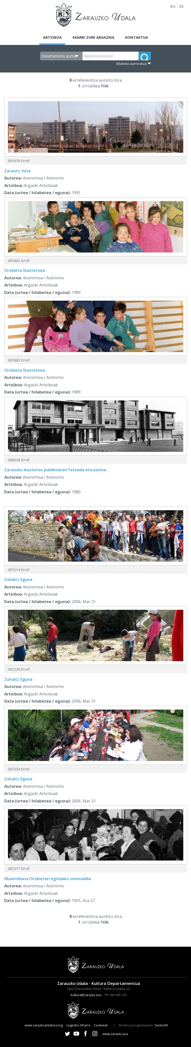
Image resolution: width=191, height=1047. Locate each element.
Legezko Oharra (78, 1025)
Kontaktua (137, 37)
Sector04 (161, 1025)
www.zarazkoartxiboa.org (44, 1025)
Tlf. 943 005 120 (115, 995)
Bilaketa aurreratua (131, 63)
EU (172, 6)
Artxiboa (51, 37)
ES (181, 6)
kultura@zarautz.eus (86, 995)
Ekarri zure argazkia (93, 37)
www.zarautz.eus (115, 1034)
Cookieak (101, 1025)
